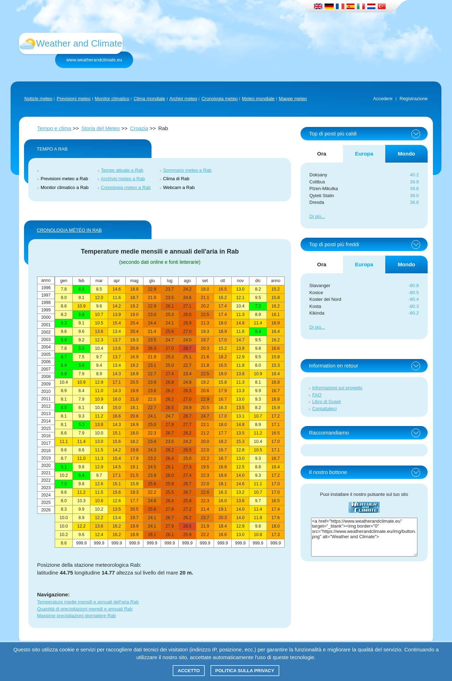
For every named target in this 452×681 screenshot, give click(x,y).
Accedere (383, 98)
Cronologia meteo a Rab (126, 187)
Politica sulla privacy (244, 670)
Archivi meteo (183, 98)
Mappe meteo (293, 98)
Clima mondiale (149, 98)
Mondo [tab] (406, 154)
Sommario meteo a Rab (187, 170)
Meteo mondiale (258, 98)
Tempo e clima (54, 128)
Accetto (189, 670)
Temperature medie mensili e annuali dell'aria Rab (88, 601)
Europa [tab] (364, 154)
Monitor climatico (112, 98)
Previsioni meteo (73, 98)
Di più (315, 216)
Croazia (139, 128)
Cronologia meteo (219, 98)
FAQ (316, 394)
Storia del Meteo (100, 128)
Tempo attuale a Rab (122, 170)
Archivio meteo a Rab (123, 178)
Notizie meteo (38, 98)
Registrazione (414, 98)
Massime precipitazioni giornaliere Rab (76, 615)
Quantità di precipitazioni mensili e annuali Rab (84, 609)
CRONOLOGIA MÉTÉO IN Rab (69, 230)
